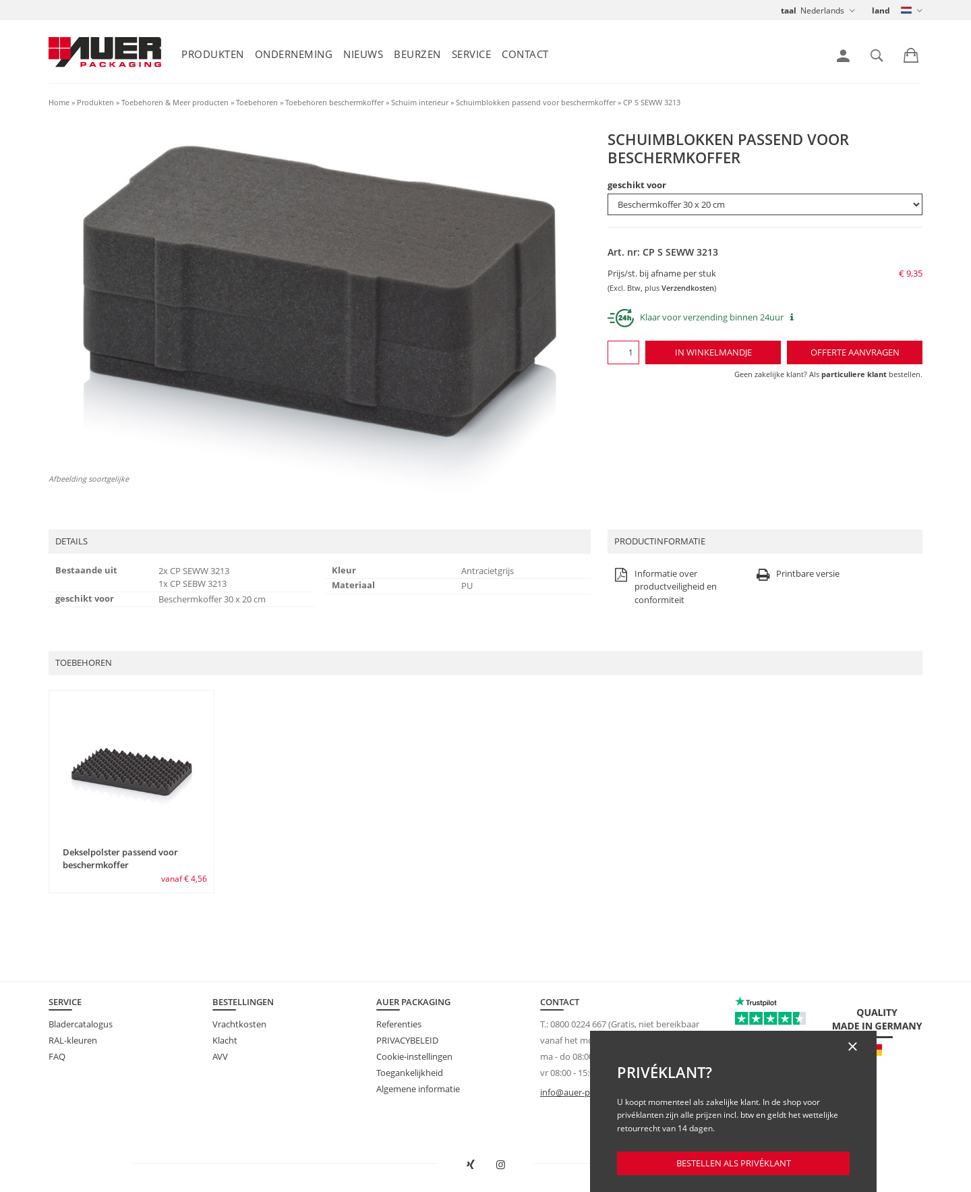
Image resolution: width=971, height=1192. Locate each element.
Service (472, 54)
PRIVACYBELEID (407, 1040)
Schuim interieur (419, 102)
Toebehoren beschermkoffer (334, 102)
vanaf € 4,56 (184, 878)
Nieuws (363, 54)
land (881, 10)
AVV (220, 1056)
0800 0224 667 (578, 1024)
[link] (843, 56)
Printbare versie (796, 574)
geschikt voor (637, 185)
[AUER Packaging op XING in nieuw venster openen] (470, 1165)
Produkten (212, 54)
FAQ (57, 1056)
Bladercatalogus (81, 1024)
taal (788, 10)
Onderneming (294, 54)
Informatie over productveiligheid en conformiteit (664, 587)
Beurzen (417, 54)
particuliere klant (854, 374)
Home (59, 102)
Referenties (398, 1024)
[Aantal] (623, 352)
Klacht (224, 1040)
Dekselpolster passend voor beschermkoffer (120, 859)
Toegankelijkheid (409, 1073)
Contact (525, 54)
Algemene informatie (418, 1089)
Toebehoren (257, 102)
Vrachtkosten (239, 1024)
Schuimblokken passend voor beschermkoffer (536, 102)
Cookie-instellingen (414, 1056)
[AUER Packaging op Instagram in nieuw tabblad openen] (501, 1165)
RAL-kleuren (73, 1040)
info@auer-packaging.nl (587, 1092)
